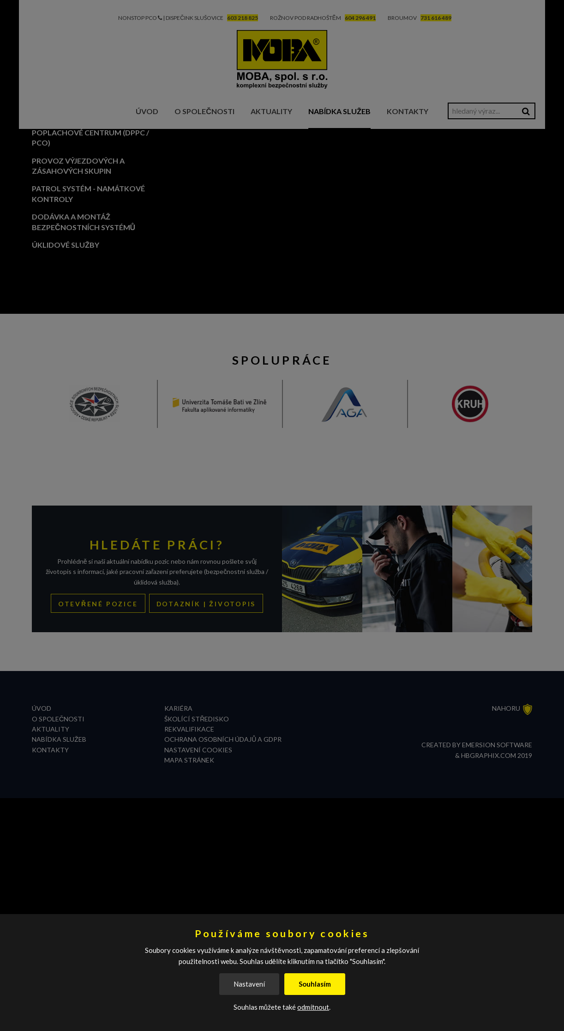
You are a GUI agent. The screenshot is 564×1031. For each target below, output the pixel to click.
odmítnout (313, 1007)
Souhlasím (315, 984)
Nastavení (249, 984)
